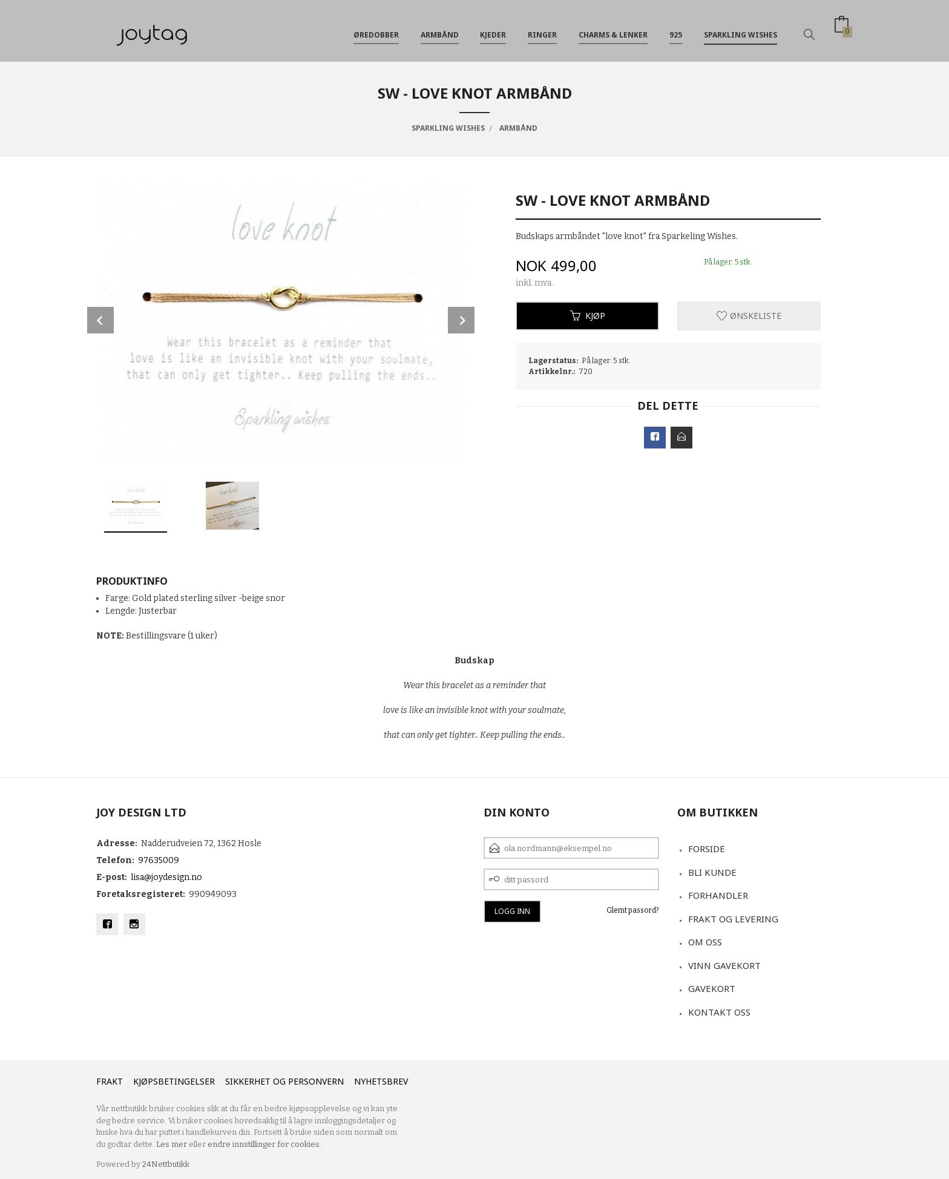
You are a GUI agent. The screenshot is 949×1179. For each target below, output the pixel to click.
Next (461, 320)
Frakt (109, 1081)
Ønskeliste (749, 315)
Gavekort (711, 988)
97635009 (158, 860)
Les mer (171, 1144)
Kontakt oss (719, 1012)
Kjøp (587, 315)
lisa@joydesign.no (166, 877)
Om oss (705, 942)
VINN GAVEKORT (724, 965)
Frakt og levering (733, 919)
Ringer (542, 29)
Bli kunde (712, 872)
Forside (706, 848)
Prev (100, 320)
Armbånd (440, 29)
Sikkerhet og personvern (284, 1081)
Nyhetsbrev (381, 1081)
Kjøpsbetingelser (174, 1081)
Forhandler (718, 895)
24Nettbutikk (165, 1164)
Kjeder (493, 29)
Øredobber (376, 29)
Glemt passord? (632, 910)
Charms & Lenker (613, 29)
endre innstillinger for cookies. (264, 1144)
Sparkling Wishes (740, 29)
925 (675, 29)
